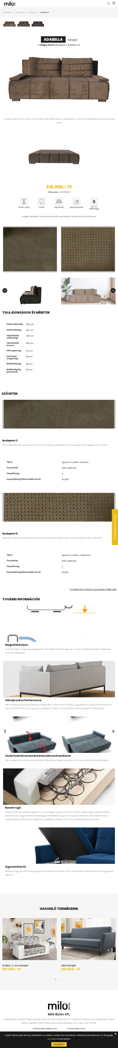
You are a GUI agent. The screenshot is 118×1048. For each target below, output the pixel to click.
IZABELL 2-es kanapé (15, 967)
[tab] (9, 24)
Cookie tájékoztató (76, 1028)
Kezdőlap (7, 12)
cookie (52, 1039)
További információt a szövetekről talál (93, 589)
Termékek (20, 12)
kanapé (59, 40)
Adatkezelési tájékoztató (45, 1028)
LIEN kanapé (68, 967)
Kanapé (32, 12)
